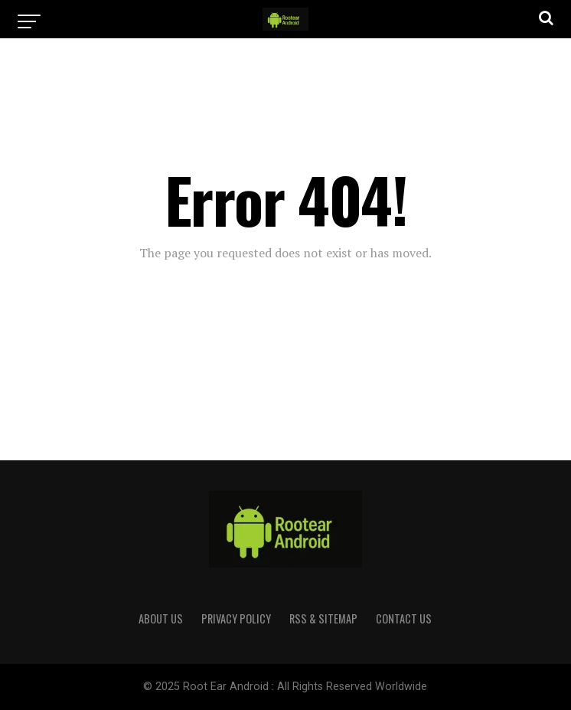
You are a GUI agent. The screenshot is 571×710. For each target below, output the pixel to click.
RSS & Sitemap (323, 618)
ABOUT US (161, 618)
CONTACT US (404, 618)
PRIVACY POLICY (236, 618)
